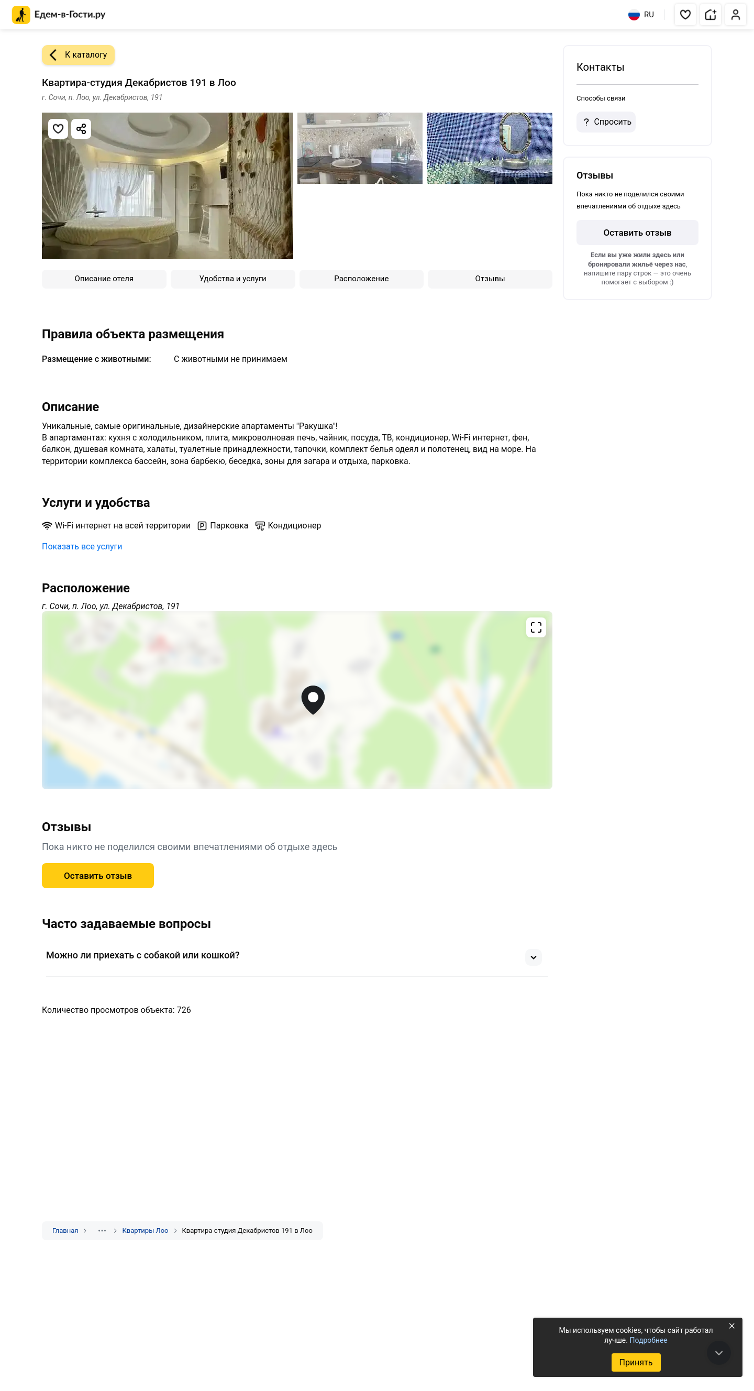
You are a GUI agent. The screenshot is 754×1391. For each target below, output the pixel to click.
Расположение (361, 278)
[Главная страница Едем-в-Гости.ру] (59, 15)
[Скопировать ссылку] (81, 129)
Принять (635, 1362)
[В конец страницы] (719, 1353)
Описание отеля (104, 278)
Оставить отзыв (98, 875)
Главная (65, 1230)
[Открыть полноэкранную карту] (297, 700)
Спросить (605, 122)
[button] (685, 14)
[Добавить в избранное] (58, 129)
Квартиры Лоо (145, 1230)
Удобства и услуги (233, 278)
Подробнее (648, 1340)
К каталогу (74, 55)
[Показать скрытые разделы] (102, 1230)
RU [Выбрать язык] (641, 14)
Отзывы (490, 278)
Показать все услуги (82, 546)
